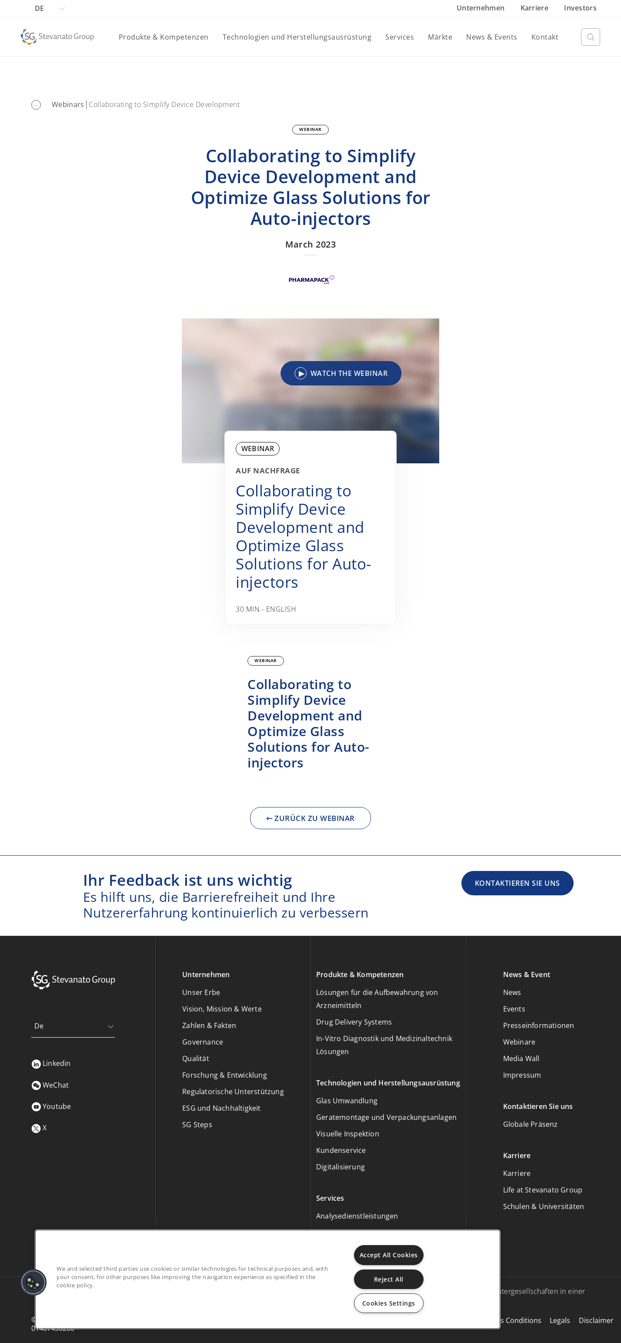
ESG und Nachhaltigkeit (221, 1108)
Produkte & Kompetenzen (164, 37)
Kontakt (545, 37)
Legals (560, 1320)
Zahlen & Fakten (209, 1025)
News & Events (492, 37)
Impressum (522, 1075)
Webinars (68, 104)
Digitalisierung (340, 1167)
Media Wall (521, 1058)
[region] (268, 1279)
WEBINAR (310, 129)
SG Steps (197, 1124)
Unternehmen (482, 8)
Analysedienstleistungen (357, 1216)
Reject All (389, 1279)
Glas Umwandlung (346, 1100)
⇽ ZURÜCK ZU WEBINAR (310, 818)
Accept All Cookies (389, 1255)
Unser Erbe (201, 992)
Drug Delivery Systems (354, 1022)
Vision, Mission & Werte (222, 1009)
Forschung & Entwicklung (224, 1075)
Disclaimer (596, 1320)
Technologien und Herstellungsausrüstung (297, 37)
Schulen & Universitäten (543, 1206)
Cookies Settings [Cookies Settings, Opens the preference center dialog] (388, 1303)
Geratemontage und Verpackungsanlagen (386, 1117)
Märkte (440, 37)
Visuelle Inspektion (347, 1134)
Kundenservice (341, 1150)
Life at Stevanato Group (543, 1190)
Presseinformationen (538, 1025)
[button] (33, 1282)
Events (514, 1009)
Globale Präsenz (530, 1124)
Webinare (519, 1042)
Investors (580, 8)
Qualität (195, 1058)
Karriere (536, 8)
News (512, 992)
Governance (202, 1042)
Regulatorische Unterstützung (233, 1091)
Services (399, 37)
